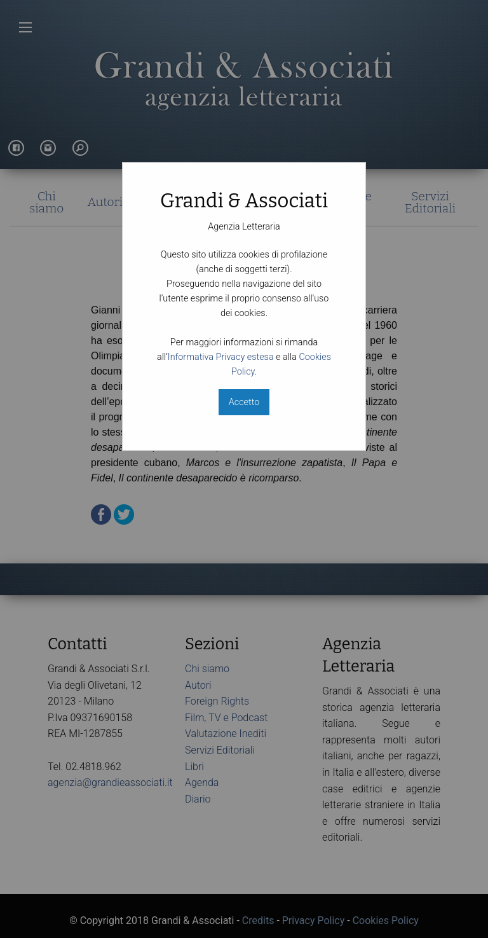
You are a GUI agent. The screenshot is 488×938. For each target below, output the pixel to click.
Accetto (244, 402)
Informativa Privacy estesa (221, 357)
